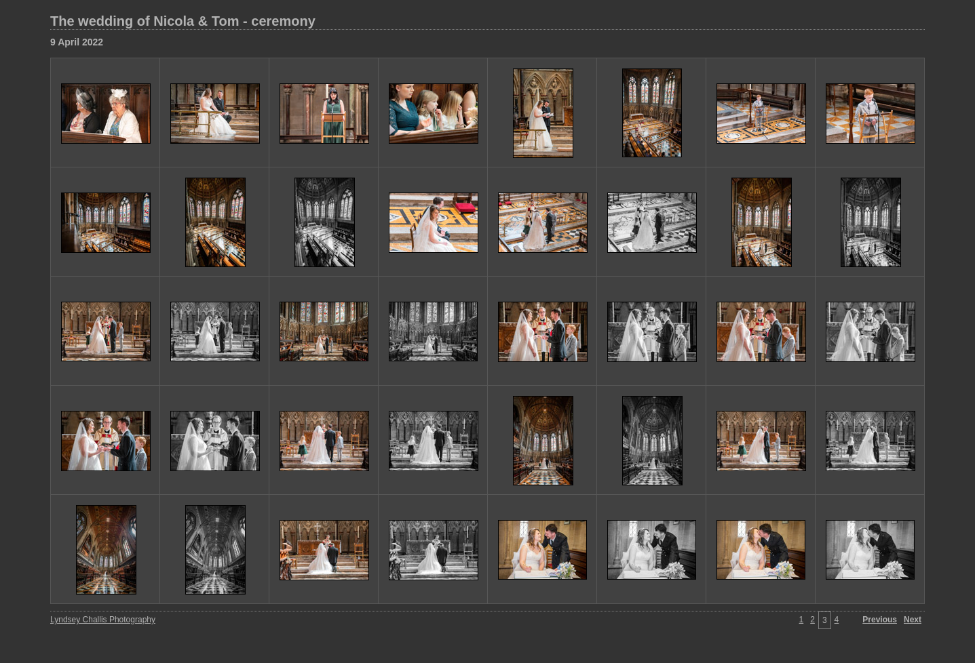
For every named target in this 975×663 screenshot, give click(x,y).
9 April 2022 (76, 42)
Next (912, 619)
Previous (879, 619)
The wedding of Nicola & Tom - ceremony (183, 21)
